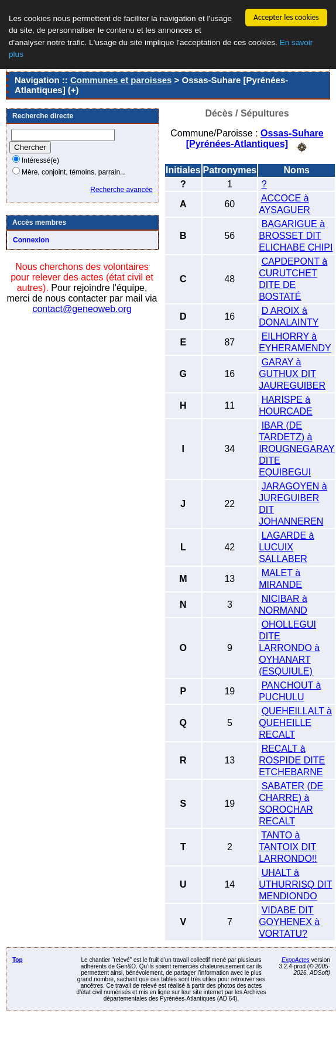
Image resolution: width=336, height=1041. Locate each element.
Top (17, 959)
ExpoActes (296, 959)
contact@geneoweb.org (81, 309)
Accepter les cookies (286, 17)
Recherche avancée (121, 190)
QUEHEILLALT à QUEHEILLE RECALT (295, 722)
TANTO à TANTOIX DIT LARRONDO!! (288, 846)
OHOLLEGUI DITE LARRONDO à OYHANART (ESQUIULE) (289, 647)
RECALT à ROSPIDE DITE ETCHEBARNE (292, 759)
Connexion (31, 240)
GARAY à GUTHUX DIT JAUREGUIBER (292, 373)
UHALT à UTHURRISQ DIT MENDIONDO (295, 883)
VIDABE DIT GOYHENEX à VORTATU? (289, 921)
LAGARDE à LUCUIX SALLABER (286, 546)
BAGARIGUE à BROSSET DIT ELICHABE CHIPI (295, 235)
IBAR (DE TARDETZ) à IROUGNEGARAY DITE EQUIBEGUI (297, 448)
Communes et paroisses (121, 80)
